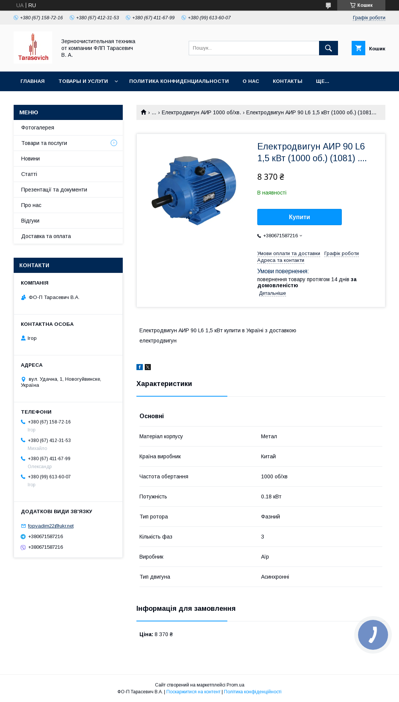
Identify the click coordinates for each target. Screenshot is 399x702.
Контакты (287, 81)
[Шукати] (328, 48)
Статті (29, 174)
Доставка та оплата (46, 236)
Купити (299, 217)
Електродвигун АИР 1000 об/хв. (201, 112)
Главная (32, 81)
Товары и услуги (83, 81)
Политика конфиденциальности (179, 81)
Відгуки (30, 221)
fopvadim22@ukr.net (51, 526)
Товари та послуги (44, 143)
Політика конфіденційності (253, 691)
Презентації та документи (54, 190)
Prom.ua (235, 685)
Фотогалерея (37, 128)
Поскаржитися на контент (193, 691)
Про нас (31, 205)
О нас (251, 81)
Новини (30, 159)
